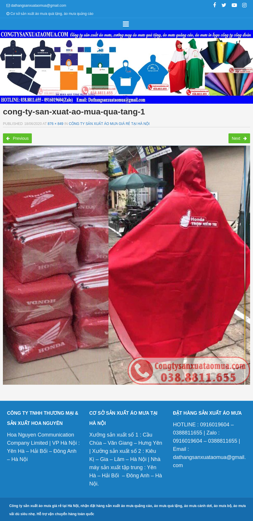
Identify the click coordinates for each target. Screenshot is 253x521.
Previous (17, 138)
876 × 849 (55, 124)
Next (239, 138)
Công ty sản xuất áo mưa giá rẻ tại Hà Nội (109, 124)
